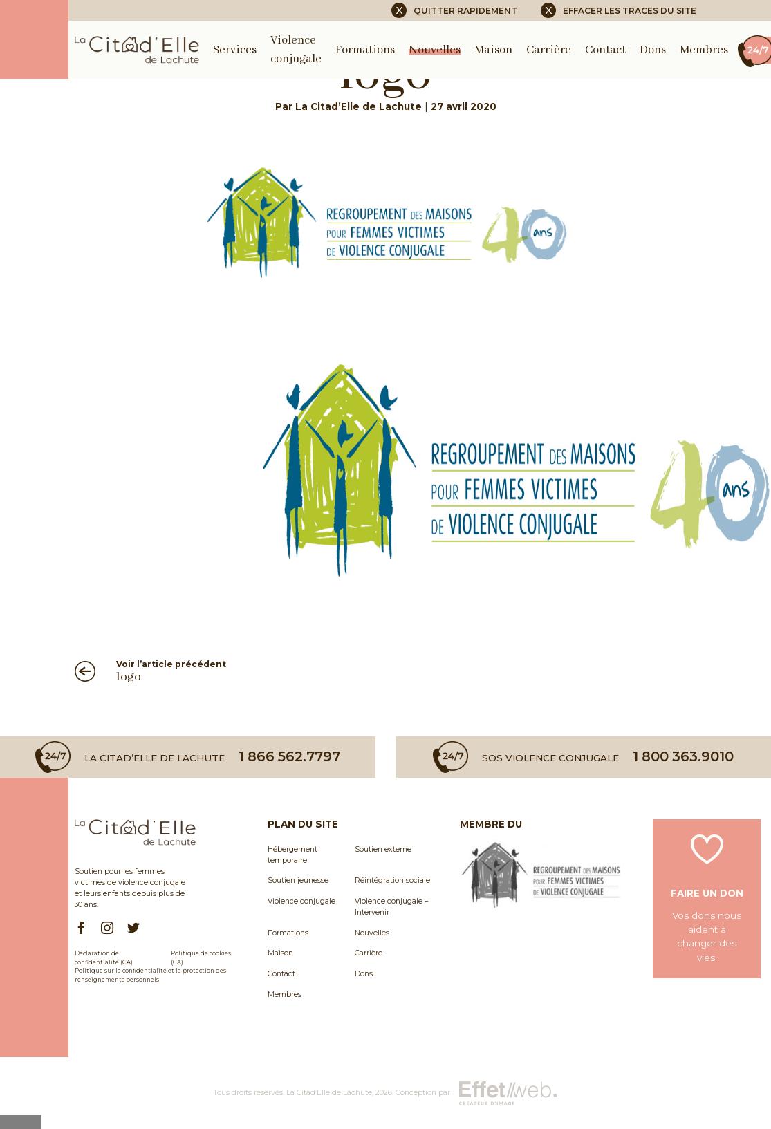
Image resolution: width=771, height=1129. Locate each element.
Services (235, 50)
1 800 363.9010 (683, 757)
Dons (653, 50)
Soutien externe (383, 849)
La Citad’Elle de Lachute (329, 1092)
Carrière (548, 50)
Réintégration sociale (392, 880)
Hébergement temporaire (292, 855)
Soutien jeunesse (298, 880)
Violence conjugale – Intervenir (391, 907)
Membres (704, 50)
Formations (365, 50)
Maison (493, 50)
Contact (605, 50)
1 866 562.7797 (289, 757)
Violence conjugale (301, 901)
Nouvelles (435, 50)
